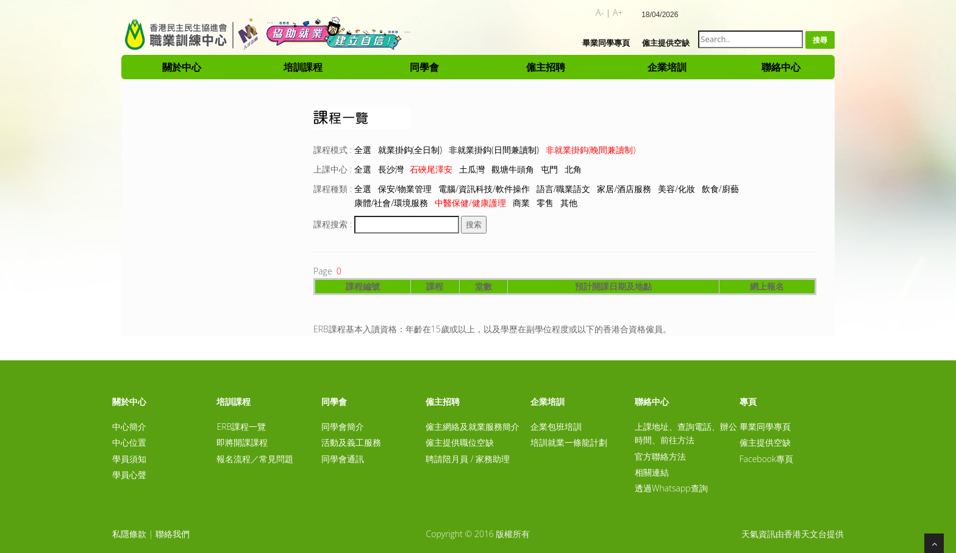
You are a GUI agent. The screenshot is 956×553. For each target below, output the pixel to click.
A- (600, 12)
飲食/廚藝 (720, 188)
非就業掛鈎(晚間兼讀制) (591, 149)
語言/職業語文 (564, 188)
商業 (521, 203)
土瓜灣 (472, 169)
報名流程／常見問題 (254, 459)
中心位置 (129, 442)
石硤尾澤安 (431, 169)
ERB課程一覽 (241, 426)
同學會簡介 (342, 426)
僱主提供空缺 (666, 42)
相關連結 (652, 472)
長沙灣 (391, 169)
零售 (545, 203)
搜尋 (820, 40)
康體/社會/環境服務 (391, 203)
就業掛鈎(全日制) (410, 149)
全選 (362, 149)
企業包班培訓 (556, 426)
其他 (568, 203)
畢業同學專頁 (606, 42)
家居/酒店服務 (624, 188)
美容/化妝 (676, 188)
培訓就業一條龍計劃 (568, 442)
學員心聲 (129, 474)
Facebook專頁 (766, 459)
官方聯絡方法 (660, 456)
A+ (617, 12)
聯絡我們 (172, 534)
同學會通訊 (342, 459)
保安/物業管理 (405, 188)
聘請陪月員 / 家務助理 (468, 459)
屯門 (549, 169)
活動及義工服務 (351, 442)
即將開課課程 (242, 442)
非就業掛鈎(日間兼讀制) (494, 149)
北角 (573, 169)
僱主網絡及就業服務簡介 (472, 426)
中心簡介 (129, 426)
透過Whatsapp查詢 (671, 488)
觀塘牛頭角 (512, 169)
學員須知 (129, 459)
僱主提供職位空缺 (460, 442)
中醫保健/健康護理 (470, 203)
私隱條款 (129, 534)
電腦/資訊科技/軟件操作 (484, 188)
